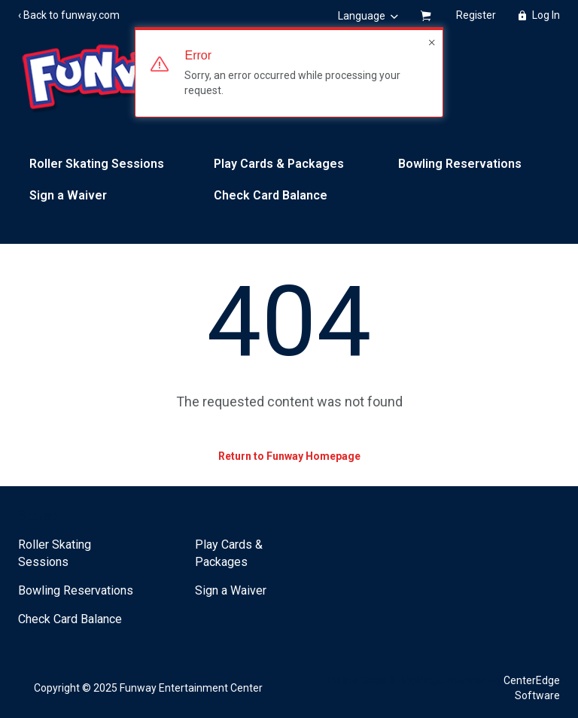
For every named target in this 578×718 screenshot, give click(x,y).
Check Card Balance (270, 195)
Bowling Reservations (460, 164)
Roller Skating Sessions (96, 164)
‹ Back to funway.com (69, 15)
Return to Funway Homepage (289, 456)
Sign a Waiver (68, 195)
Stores (38, 515)
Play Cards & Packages (279, 164)
